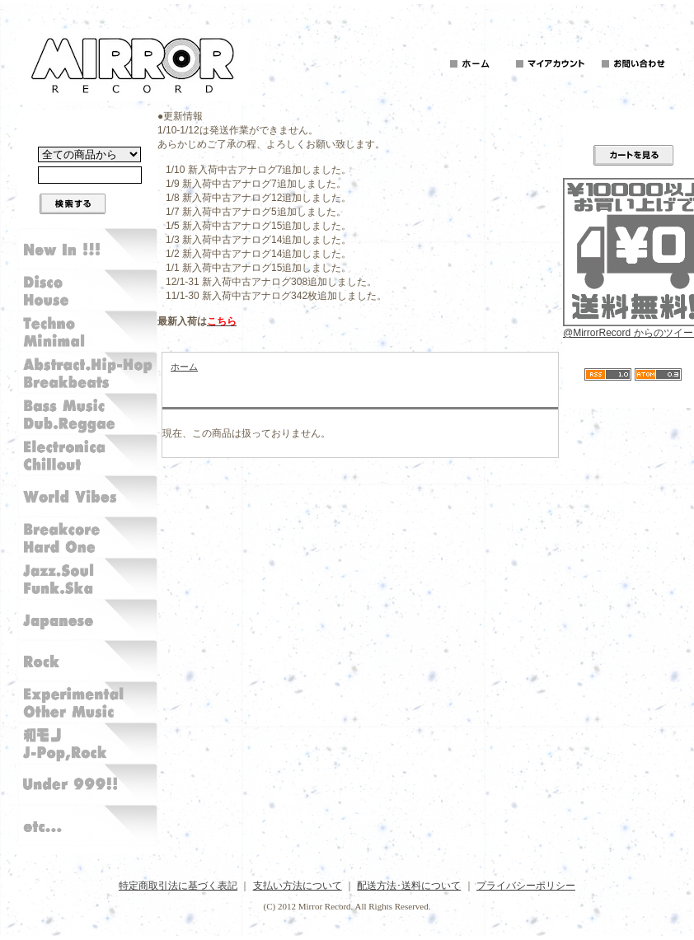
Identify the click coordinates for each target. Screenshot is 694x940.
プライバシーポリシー (525, 885)
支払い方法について (297, 885)
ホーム (184, 367)
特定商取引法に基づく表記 (178, 885)
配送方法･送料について (409, 885)
